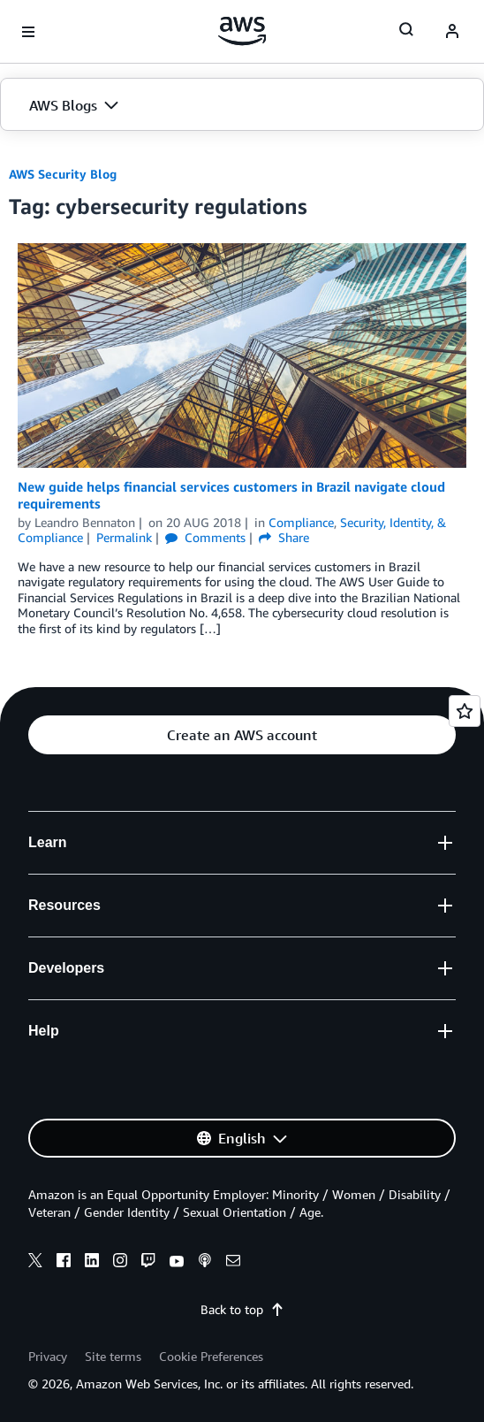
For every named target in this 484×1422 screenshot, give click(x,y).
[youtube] (177, 1263)
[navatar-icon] (452, 32)
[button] (242, 105)
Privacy (47, 1356)
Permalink (124, 537)
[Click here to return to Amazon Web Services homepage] (242, 31)
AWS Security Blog (63, 173)
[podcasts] (205, 1263)
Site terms (113, 1356)
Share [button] (284, 537)
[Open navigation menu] (28, 32)
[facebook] (64, 1263)
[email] (233, 1263)
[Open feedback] (464, 711)
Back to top (242, 1309)
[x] (35, 1263)
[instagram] (120, 1263)
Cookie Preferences (211, 1356)
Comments (205, 537)
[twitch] (148, 1263)
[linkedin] (92, 1263)
